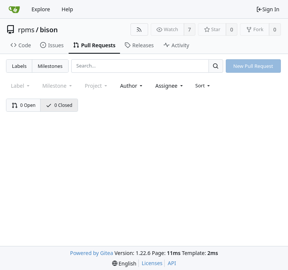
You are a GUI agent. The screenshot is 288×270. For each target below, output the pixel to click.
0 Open (24, 105)
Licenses (152, 263)
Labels (19, 66)
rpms (26, 29)
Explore (41, 9)
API (172, 263)
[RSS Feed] (139, 29)
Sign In (267, 9)
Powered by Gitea (91, 252)
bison (49, 29)
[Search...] (215, 65)
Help (67, 9)
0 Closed (59, 105)
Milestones (50, 66)
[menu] (203, 85)
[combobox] (131, 85)
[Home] (14, 9)
